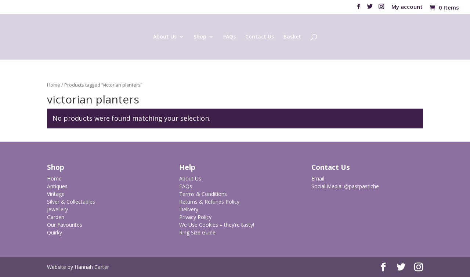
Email (317, 178)
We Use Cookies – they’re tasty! (216, 224)
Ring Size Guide (197, 232)
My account (407, 7)
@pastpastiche (361, 186)
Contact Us (259, 37)
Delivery (188, 209)
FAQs (229, 37)
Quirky (54, 232)
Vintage (56, 193)
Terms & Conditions (203, 193)
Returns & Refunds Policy (209, 201)
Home (53, 84)
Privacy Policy (195, 217)
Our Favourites (64, 224)
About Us (165, 37)
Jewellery (57, 209)
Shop (200, 37)
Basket (292, 37)
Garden (55, 217)
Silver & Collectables (71, 201)
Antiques (57, 186)
